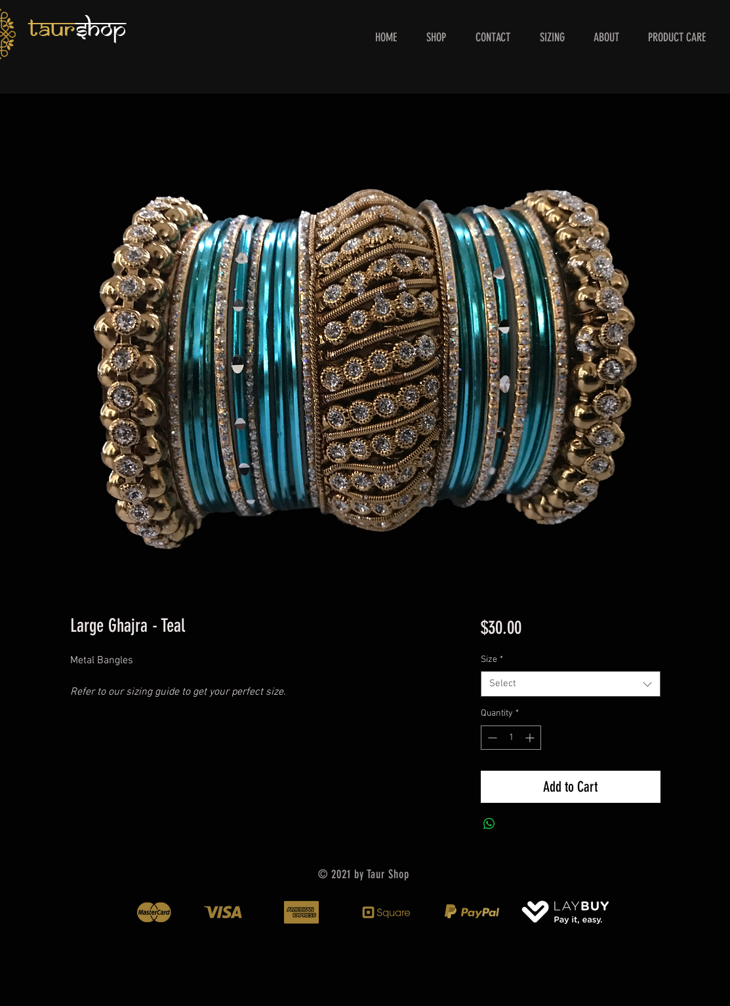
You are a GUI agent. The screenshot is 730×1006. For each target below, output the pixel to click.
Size (492, 659)
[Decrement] (491, 737)
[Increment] (531, 737)
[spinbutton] (511, 737)
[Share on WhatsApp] (489, 824)
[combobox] (570, 684)
